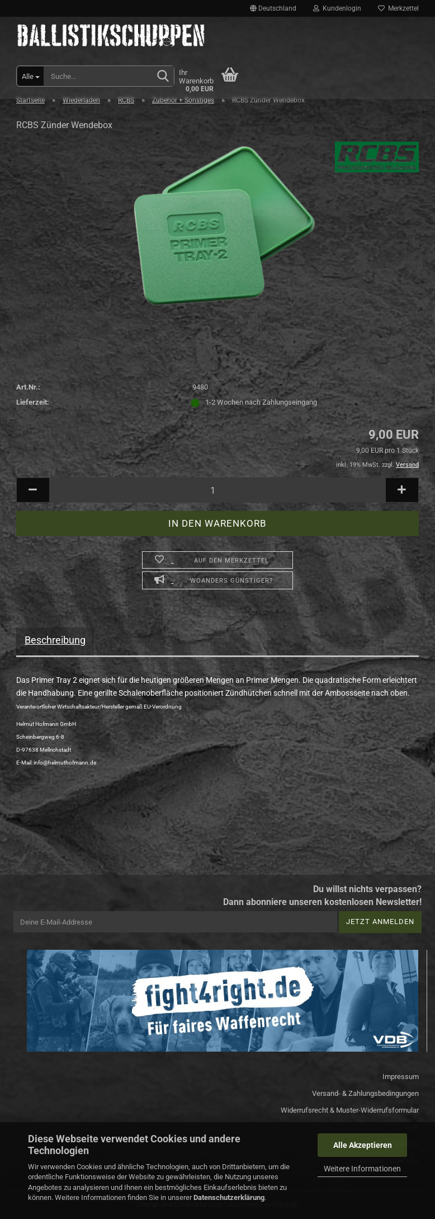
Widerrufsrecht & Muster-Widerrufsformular (350, 1110)
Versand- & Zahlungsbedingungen (365, 1093)
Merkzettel (398, 8)
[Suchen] (163, 77)
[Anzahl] (217, 490)
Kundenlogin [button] (337, 8)
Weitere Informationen (362, 1168)
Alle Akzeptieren (362, 1145)
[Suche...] (30, 76)
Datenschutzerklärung (228, 1197)
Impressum (400, 1076)
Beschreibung (55, 640)
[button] (273, 8)
